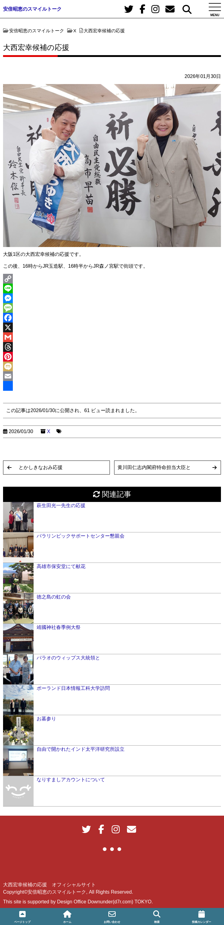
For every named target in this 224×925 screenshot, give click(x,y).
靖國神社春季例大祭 (59, 627)
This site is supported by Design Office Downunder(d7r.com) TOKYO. (78, 901)
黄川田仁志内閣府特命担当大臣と (154, 467)
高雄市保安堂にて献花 (61, 566)
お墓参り (46, 718)
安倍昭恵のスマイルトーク (32, 9)
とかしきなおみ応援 (41, 467)
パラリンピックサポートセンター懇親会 (81, 535)
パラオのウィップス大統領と (68, 657)
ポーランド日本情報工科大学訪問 (73, 688)
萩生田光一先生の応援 (61, 505)
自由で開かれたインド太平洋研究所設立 (81, 749)
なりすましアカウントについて (71, 779)
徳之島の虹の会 (54, 596)
